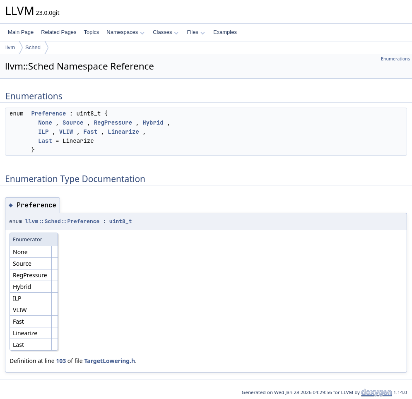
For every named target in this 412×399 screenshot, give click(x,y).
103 (61, 361)
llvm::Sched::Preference (62, 221)
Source (73, 122)
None (45, 122)
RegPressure (113, 122)
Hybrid (152, 122)
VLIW (66, 131)
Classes (165, 32)
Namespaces (125, 32)
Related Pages (58, 32)
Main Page (21, 32)
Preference (48, 113)
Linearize (123, 131)
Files (196, 32)
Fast (90, 131)
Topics (91, 32)
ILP (43, 131)
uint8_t (120, 221)
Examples (225, 32)
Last (45, 140)
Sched (33, 47)
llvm (10, 47)
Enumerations (395, 59)
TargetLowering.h (109, 361)
